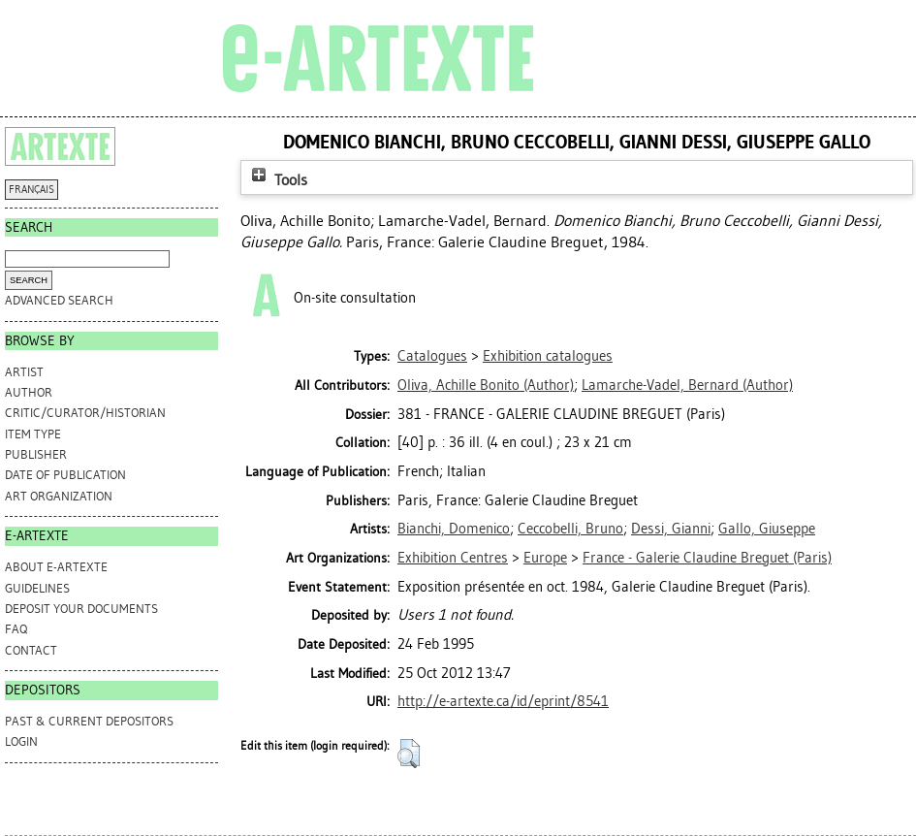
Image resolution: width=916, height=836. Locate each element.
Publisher (36, 454)
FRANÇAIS (31, 189)
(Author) (485, 385)
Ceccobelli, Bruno (570, 528)
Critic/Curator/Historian (85, 412)
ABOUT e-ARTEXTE (56, 567)
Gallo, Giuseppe (766, 528)
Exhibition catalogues (548, 356)
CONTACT (31, 650)
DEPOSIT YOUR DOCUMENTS (81, 608)
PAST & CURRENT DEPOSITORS (89, 721)
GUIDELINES (37, 588)
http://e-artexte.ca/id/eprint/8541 (503, 701)
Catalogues (432, 356)
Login (21, 741)
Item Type (33, 434)
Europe (545, 557)
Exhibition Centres (452, 557)
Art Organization (58, 496)
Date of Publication (65, 474)
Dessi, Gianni (671, 528)
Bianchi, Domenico (453, 528)
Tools (277, 180)
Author (28, 392)
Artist (24, 372)
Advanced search (59, 300)
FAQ (16, 629)
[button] (409, 753)
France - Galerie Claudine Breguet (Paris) (707, 557)
